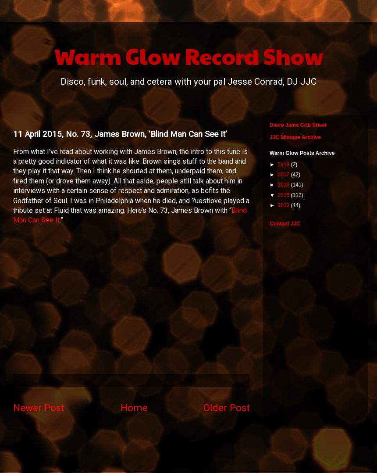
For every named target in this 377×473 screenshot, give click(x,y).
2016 (284, 185)
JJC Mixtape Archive (295, 137)
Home (134, 407)
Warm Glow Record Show (189, 55)
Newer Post (38, 407)
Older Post (226, 407)
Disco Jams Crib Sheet (298, 125)
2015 (284, 195)
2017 (284, 175)
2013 (284, 205)
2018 (284, 164)
